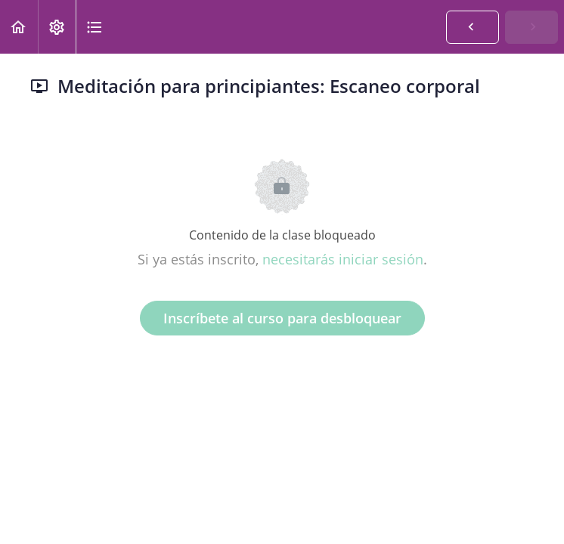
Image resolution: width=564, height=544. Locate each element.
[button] (19, 27)
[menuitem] (57, 27)
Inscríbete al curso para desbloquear (282, 318)
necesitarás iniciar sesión (342, 259)
